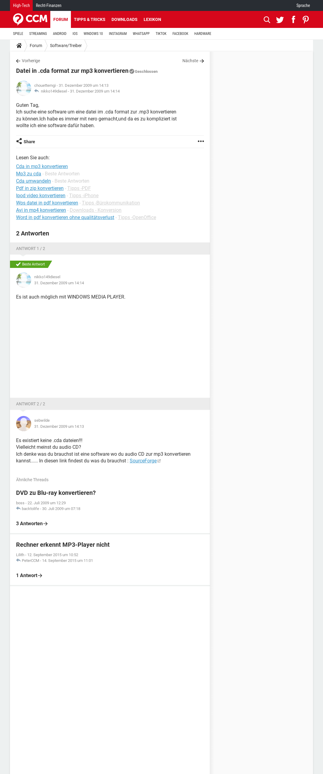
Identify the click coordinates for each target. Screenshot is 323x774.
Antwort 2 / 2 (30, 403)
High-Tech (21, 5)
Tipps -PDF (79, 188)
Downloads (125, 19)
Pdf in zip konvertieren (40, 188)
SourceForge (143, 461)
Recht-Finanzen (48, 5)
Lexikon (152, 19)
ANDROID (60, 34)
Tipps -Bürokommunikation (111, 203)
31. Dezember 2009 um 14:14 (95, 91)
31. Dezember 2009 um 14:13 (59, 426)
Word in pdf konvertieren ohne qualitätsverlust (65, 217)
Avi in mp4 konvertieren (41, 210)
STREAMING (38, 34)
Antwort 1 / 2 (30, 248)
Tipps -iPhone (83, 195)
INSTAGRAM (118, 34)
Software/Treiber (66, 45)
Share (29, 141)
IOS (74, 34)
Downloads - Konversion (96, 210)
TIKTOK (161, 34)
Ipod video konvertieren (40, 195)
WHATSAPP (141, 34)
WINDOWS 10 (93, 34)
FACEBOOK (180, 34)
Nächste (190, 60)
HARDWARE (202, 34)
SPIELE (18, 34)
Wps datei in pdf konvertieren (47, 203)
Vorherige (31, 60)
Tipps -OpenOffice (137, 217)
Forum (60, 19)
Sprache (303, 5)
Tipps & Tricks (89, 19)
